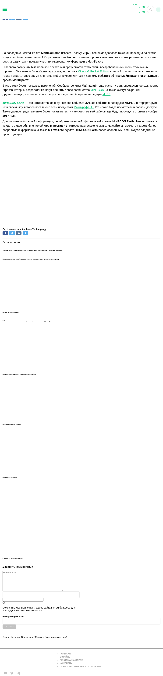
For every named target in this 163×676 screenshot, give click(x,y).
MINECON (98, 90)
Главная (65, 653)
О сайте (65, 657)
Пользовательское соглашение (80, 666)
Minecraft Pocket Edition (93, 71)
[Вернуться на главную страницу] (28, 660)
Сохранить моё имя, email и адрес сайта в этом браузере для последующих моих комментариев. (39, 609)
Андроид (41, 229)
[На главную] (59, 9)
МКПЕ (106, 94)
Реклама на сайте (71, 660)
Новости (14, 637)
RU (143, 8)
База (5, 637)
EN (143, 13)
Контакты (66, 663)
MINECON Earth (13, 102)
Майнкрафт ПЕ (84, 107)
